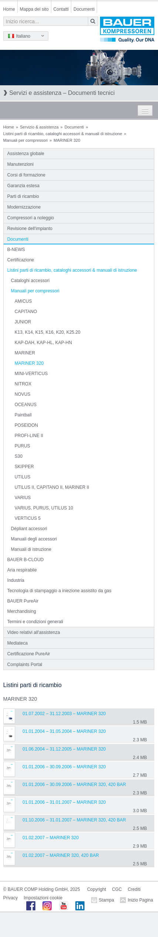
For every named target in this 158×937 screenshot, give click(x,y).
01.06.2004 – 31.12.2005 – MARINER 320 (64, 749)
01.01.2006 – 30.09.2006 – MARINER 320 (64, 766)
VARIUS (23, 497)
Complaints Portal (24, 664)
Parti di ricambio (23, 196)
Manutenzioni (20, 164)
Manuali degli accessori (34, 539)
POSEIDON (26, 425)
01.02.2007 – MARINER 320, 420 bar (61, 855)
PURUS (22, 446)
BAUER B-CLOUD (25, 559)
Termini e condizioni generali (35, 621)
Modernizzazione (24, 207)
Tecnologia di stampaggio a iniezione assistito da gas (59, 590)
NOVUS (23, 394)
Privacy (10, 897)
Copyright (96, 889)
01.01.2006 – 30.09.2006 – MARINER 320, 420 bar (74, 784)
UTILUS (23, 477)
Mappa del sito (34, 9)
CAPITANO (26, 311)
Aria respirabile (22, 570)
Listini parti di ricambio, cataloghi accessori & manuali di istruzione (62, 133)
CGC (117, 889)
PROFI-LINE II (29, 435)
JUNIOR (23, 322)
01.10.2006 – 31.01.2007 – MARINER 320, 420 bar (74, 820)
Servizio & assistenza (39, 127)
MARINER (25, 353)
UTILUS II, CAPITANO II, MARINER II (52, 487)
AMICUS (23, 301)
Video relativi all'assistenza (33, 632)
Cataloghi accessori (30, 280)
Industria (15, 580)
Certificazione (20, 259)
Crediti (134, 889)
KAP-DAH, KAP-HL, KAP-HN (43, 342)
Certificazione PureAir (28, 653)
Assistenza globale (25, 153)
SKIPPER (24, 466)
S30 (19, 456)
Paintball (23, 415)
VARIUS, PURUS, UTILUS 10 (44, 508)
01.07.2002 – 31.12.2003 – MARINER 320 (64, 713)
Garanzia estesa (23, 185)
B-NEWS (16, 249)
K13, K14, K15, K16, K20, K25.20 (47, 332)
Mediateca (17, 643)
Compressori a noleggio (30, 217)
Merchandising (21, 611)
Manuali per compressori (25, 140)
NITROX (23, 384)
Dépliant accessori (29, 528)
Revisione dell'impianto (29, 228)
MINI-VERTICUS (31, 373)
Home (9, 9)
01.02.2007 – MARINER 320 (51, 837)
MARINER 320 (29, 363)
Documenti (84, 9)
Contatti (61, 9)
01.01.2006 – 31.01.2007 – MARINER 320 (64, 802)
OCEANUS (26, 404)
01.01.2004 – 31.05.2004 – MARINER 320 (64, 731)
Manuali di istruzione (31, 549)
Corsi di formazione (26, 175)
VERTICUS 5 (28, 518)
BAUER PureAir (23, 601)
